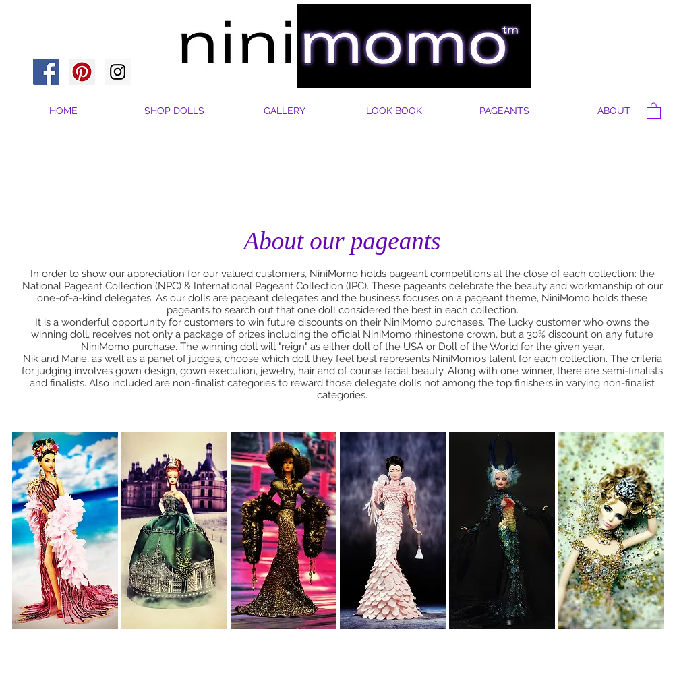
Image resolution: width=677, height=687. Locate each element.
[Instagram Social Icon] (118, 72)
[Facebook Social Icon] (46, 72)
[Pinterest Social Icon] (82, 72)
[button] (614, 110)
